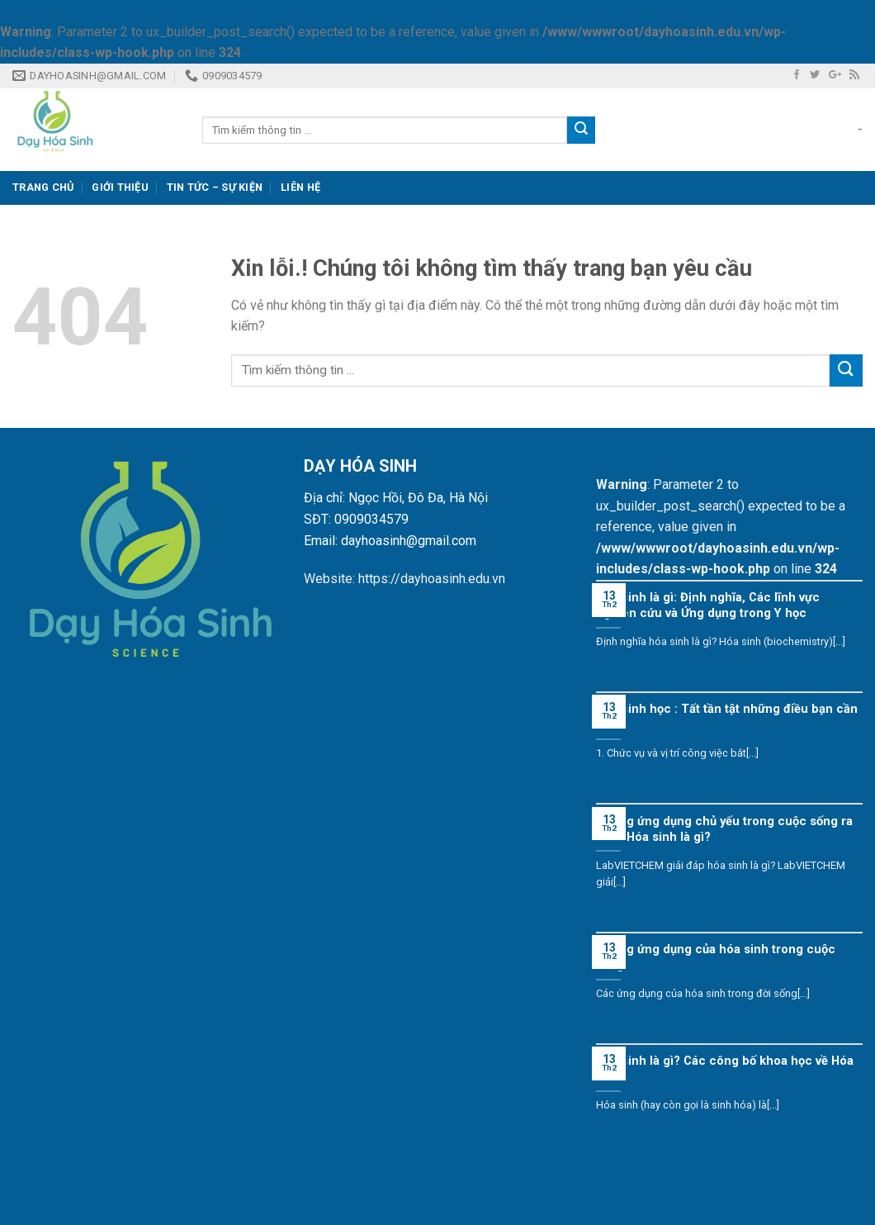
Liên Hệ (300, 187)
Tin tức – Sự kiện (214, 187)
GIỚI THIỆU (120, 187)
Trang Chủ (42, 187)
